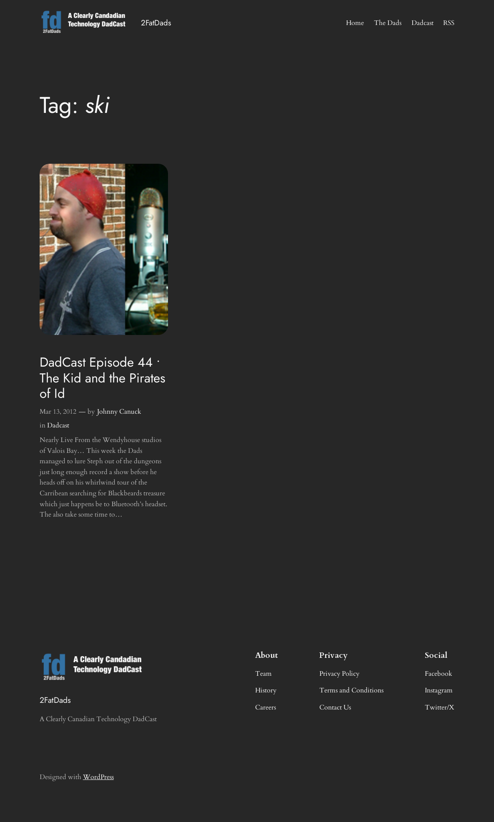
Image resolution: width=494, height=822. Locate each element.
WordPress (98, 777)
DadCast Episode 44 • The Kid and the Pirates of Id (103, 378)
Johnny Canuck (119, 411)
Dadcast (58, 425)
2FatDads (156, 22)
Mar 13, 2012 (58, 411)
